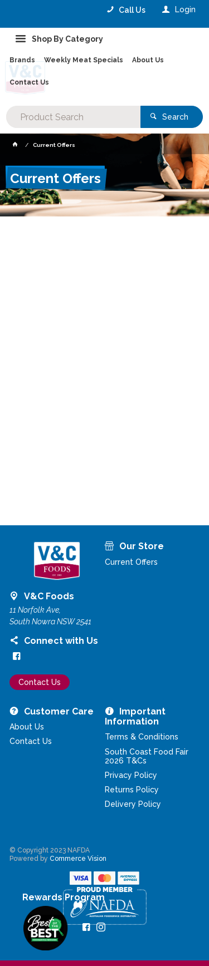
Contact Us (39, 682)
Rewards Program (63, 898)
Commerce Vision (78, 858)
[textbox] (73, 117)
